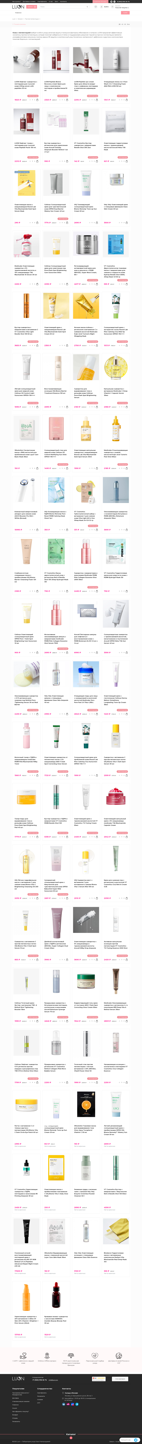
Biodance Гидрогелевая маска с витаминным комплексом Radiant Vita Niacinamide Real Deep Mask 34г (115, 1257)
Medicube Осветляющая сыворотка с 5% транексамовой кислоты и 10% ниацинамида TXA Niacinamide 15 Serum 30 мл (26, 270)
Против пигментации (32, 19)
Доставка (15, 1398)
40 (122, 24)
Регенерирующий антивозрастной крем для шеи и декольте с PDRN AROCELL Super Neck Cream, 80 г (85, 270)
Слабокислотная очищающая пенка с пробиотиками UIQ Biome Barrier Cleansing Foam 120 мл (25, 577)
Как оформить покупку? (20, 1411)
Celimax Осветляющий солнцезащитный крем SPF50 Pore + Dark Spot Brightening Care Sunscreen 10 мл (26, 639)
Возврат (15, 1415)
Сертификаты (42, 1)
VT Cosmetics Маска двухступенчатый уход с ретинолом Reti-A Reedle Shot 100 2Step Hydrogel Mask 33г (56, 577)
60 (125, 24)
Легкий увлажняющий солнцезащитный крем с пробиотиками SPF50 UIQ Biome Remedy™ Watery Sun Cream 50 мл (115, 1130)
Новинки (18, 13)
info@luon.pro (53, 1380)
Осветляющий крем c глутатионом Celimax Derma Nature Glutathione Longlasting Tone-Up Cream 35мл (115, 700)
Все (128, 24)
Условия (40, 1399)
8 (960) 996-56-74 (123, 1)
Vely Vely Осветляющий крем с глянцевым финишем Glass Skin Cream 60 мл (116, 207)
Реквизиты (16, 1421)
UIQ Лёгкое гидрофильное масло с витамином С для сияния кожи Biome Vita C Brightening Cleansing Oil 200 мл (26, 884)
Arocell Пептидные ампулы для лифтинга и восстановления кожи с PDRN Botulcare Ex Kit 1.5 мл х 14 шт (86, 639)
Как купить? (16, 1)
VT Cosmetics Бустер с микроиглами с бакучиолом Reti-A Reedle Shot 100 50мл (115, 1192)
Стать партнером (120, 1379)
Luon (14, 19)
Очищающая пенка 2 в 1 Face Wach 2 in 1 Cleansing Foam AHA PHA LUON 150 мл (115, 84)
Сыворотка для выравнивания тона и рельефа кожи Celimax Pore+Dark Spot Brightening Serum (85, 393)
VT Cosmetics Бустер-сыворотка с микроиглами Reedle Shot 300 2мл (85, 145)
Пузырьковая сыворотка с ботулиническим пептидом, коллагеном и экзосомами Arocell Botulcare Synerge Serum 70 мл (55, 1007)
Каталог (20, 19)
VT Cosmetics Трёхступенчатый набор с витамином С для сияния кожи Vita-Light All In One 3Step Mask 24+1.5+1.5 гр (84, 516)
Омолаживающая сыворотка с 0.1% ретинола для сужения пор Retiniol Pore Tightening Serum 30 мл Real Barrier (26, 700)
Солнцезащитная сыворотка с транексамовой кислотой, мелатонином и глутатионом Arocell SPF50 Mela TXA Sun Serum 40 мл (116, 639)
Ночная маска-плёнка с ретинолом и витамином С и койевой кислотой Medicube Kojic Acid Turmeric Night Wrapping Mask (85, 332)
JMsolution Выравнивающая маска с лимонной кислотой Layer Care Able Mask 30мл (55, 1255)
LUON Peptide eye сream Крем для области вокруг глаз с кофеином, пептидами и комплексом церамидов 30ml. (86, 86)
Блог (56, 1)
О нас (51, 1)
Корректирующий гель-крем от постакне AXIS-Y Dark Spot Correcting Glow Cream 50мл (86, 1005)
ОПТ (38, 1403)
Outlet (125, 13)
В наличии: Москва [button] (100, 1)
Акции (14, 1408)
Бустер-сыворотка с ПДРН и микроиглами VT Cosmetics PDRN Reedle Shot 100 (55, 821)
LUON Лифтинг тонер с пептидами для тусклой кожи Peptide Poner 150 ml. (25, 145)
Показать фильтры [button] (19, 24)
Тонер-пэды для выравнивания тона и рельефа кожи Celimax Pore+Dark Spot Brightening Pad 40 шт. (26, 823)
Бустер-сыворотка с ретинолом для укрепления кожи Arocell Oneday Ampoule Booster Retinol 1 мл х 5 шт (56, 147)
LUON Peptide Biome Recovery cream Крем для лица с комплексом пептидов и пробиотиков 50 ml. (55, 86)
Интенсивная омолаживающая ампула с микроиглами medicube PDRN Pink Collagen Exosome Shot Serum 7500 (55, 639)
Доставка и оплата (29, 1)
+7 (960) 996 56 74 (39, 1380)
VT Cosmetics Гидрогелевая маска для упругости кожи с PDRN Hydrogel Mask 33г (115, 575)
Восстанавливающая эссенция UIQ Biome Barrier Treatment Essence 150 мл (55, 391)
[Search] (64, 7)
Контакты (63, 1)
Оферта (111, 1441)
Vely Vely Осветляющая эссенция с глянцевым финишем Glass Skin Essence (85, 1255)
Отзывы (15, 1418)
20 (119, 24)
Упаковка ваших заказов (20, 1401)
